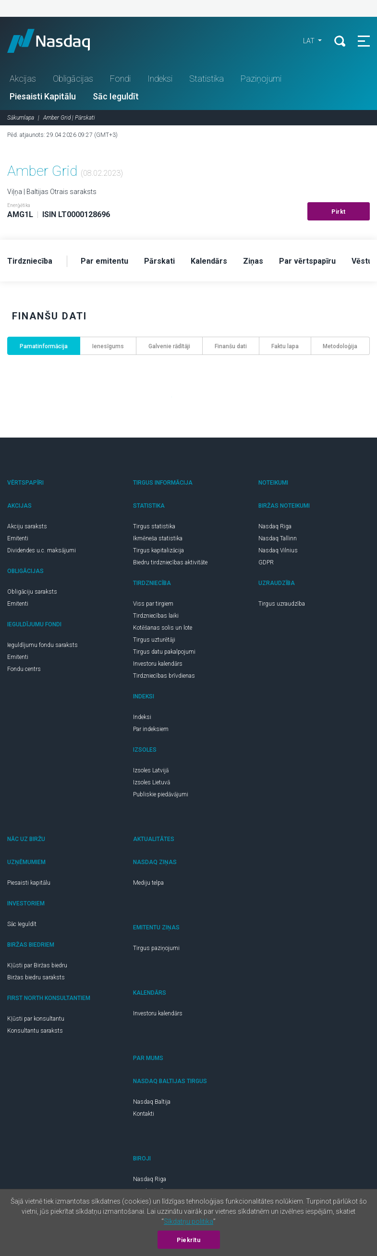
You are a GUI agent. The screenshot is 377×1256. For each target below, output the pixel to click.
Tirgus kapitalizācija (158, 550)
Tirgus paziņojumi (156, 948)
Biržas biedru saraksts (36, 977)
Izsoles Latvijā (151, 770)
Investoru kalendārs (157, 663)
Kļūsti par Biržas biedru (37, 965)
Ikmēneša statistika (157, 538)
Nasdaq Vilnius (278, 550)
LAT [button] (309, 41)
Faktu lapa (285, 346)
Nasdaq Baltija (151, 1101)
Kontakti (143, 1113)
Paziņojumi (261, 78)
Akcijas (23, 78)
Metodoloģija (340, 346)
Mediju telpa (148, 882)
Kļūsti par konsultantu (35, 1018)
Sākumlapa (20, 117)
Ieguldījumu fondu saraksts (42, 645)
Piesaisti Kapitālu (43, 96)
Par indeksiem (151, 729)
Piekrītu (188, 1240)
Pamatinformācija (44, 346)
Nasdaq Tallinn (277, 538)
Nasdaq (57, 41)
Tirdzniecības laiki (156, 615)
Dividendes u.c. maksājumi (41, 550)
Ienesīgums (108, 346)
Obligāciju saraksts (32, 591)
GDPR (266, 562)
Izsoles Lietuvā (151, 782)
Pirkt (338, 211)
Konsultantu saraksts (35, 1030)
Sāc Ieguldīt (116, 96)
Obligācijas (73, 78)
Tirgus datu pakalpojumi (164, 651)
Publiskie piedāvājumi (160, 794)
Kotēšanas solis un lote (162, 627)
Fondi (120, 78)
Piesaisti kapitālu (28, 882)
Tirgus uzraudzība (281, 603)
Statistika (206, 78)
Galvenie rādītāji (169, 346)
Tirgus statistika (154, 526)
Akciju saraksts (27, 526)
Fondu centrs (24, 669)
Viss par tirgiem (153, 603)
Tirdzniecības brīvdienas (164, 675)
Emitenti (17, 538)
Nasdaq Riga (275, 526)
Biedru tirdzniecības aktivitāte (170, 562)
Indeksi (159, 78)
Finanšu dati (231, 346)
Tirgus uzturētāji (154, 639)
